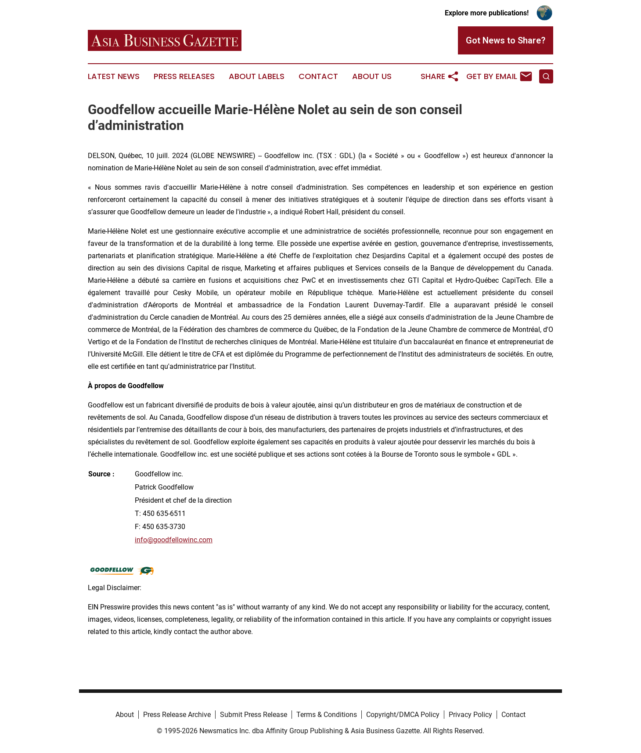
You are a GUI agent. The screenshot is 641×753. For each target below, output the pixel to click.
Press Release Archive (177, 714)
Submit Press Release (253, 714)
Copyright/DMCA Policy (402, 714)
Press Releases (184, 76)
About (124, 714)
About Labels (256, 76)
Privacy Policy (470, 714)
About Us (372, 76)
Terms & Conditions (326, 714)
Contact (318, 76)
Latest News (114, 76)
